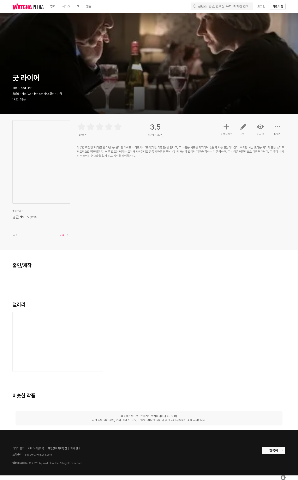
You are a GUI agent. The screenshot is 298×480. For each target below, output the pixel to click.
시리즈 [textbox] (66, 6)
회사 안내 (75, 448)
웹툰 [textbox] (88, 6)
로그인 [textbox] (261, 6)
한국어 (273, 450)
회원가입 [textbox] (277, 6)
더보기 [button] (277, 131)
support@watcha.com (38, 454)
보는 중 (260, 129)
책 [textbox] (78, 6)
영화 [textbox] (52, 6)
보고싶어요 (226, 129)
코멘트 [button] (243, 131)
